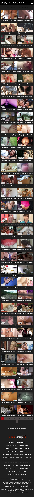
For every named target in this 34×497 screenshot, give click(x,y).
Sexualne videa (7, 454)
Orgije (16, 468)
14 (31, 418)
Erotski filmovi (25, 465)
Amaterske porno (23, 445)
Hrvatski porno (21, 442)
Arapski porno (24, 468)
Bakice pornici (18, 454)
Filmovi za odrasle (8, 457)
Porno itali (8, 448)
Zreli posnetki (6, 460)
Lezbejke (26, 448)
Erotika (23, 474)
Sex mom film (22, 451)
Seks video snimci (25, 462)
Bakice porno (22, 471)
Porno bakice (17, 460)
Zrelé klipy (19, 457)
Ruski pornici (12, 471)
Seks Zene (8, 468)
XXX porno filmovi (11, 445)
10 (25, 418)
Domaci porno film (13, 474)
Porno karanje (28, 460)
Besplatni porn (12, 451)
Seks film (28, 457)
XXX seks (15, 465)
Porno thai (7, 465)
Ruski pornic (11, 492)
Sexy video (28, 454)
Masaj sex (11, 442)
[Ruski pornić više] (32, 3)
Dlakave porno (18, 448)
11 (28, 418)
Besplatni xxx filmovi (10, 462)
